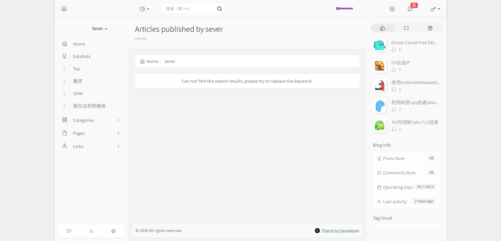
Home (149, 61)
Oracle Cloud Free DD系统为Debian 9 (428, 42)
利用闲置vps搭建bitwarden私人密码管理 (433, 102)
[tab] (382, 27)
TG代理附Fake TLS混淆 (414, 122)
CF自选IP (400, 63)
